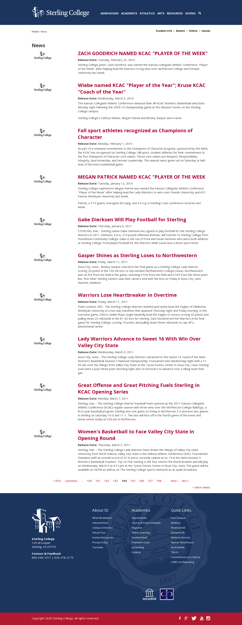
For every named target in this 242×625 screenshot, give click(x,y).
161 (98, 480)
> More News (201, 487)
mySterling (138, 547)
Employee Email (141, 542)
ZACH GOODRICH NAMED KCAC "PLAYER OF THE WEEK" (143, 53)
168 (158, 480)
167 (150, 480)
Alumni (180, 31)
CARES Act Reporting (182, 562)
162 (106, 480)
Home (35, 31)
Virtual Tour (98, 532)
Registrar (137, 527)
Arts (160, 13)
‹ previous (71, 480)
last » (185, 480)
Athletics (147, 13)
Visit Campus (178, 518)
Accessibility (178, 547)
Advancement (100, 522)
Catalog (136, 552)
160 (89, 480)
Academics (129, 13)
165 (132, 480)
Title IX (174, 552)
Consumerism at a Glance (185, 557)
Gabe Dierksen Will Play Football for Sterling (132, 219)
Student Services (180, 537)
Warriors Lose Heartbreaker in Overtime (127, 295)
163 (115, 480)
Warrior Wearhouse (182, 542)
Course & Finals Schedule (146, 522)
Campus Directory (102, 527)
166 (141, 480)
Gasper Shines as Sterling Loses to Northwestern (137, 255)
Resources (175, 13)
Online (193, 31)
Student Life (164, 31)
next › (174, 480)
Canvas (205, 31)
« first (57, 480)
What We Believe (102, 518)
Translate (97, 547)
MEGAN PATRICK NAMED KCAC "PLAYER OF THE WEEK (141, 177)
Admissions (110, 13)
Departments (139, 518)
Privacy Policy (100, 542)
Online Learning (141, 532)
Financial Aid (178, 527)
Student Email (139, 537)
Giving (190, 13)
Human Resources (102, 537)
